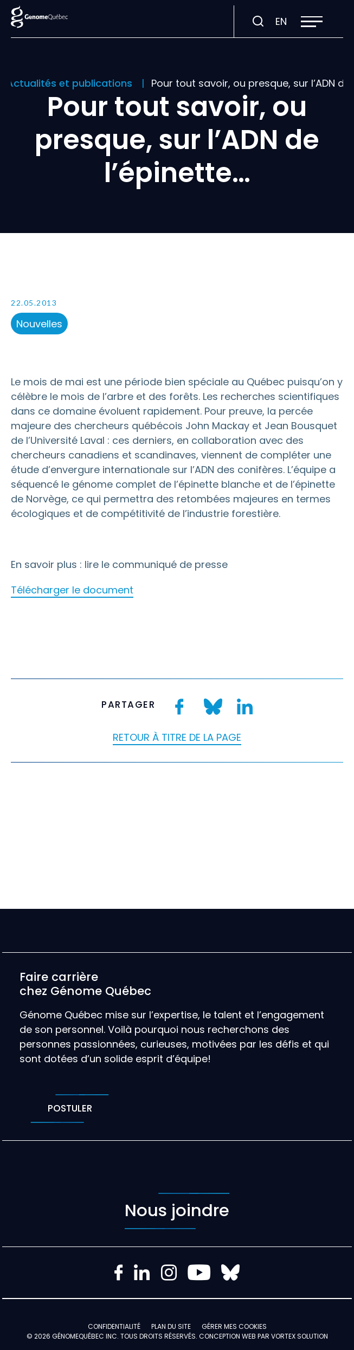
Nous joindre (177, 1211)
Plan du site (171, 1326)
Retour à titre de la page (177, 737)
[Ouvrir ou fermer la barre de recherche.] (258, 21)
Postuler (70, 1108)
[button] (312, 22)
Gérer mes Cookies (234, 1326)
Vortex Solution (299, 1336)
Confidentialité (114, 1326)
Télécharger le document (72, 590)
